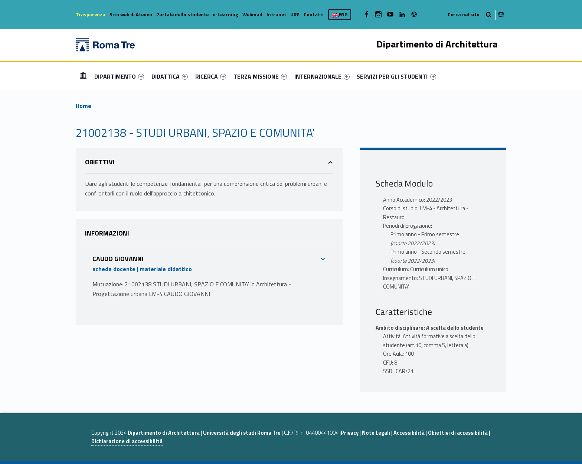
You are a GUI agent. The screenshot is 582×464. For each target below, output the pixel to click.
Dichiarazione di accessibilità (127, 441)
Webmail (252, 14)
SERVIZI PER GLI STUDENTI (396, 76)
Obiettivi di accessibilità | (459, 433)
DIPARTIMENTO (119, 76)
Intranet (276, 14)
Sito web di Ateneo (130, 14)
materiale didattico (166, 268)
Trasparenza (90, 14)
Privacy (350, 433)
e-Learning (225, 14)
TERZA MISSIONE (260, 76)
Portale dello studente (182, 14)
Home (83, 76)
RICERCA (210, 76)
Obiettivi (100, 162)
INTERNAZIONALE (322, 76)
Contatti (314, 14)
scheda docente (113, 268)
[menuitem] (83, 76)
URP (295, 14)
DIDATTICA (169, 76)
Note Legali (376, 433)
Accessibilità (409, 433)
